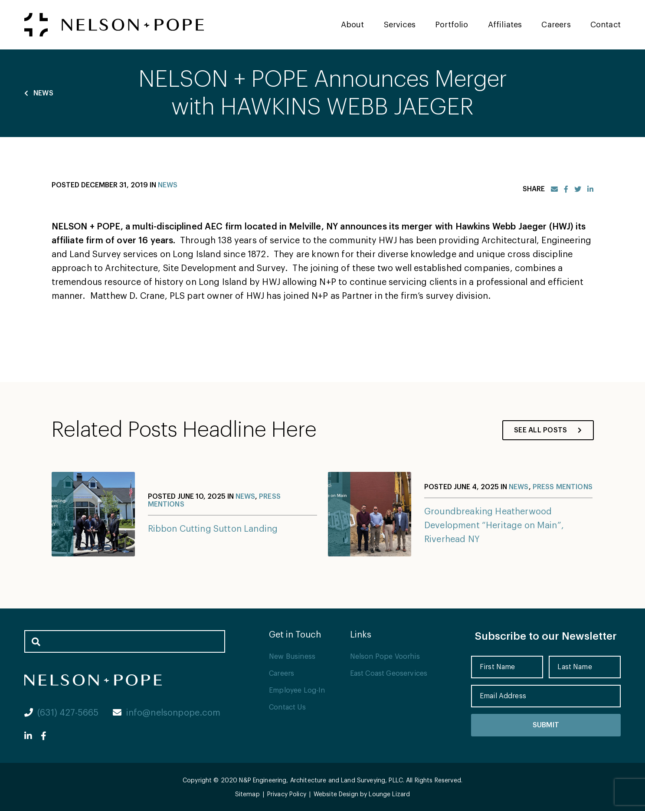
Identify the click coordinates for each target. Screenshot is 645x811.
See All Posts (548, 430)
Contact (605, 25)
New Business (292, 656)
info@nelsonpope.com (166, 713)
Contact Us (287, 707)
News (38, 93)
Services (400, 25)
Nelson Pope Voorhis (385, 656)
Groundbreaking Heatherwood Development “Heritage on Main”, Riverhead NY (494, 525)
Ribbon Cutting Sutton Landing (213, 529)
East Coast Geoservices (389, 673)
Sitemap (247, 794)
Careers (555, 25)
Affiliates (505, 25)
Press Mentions (563, 487)
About (352, 25)
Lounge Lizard (389, 794)
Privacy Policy (286, 794)
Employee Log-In (297, 690)
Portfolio (451, 25)
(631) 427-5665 (61, 713)
